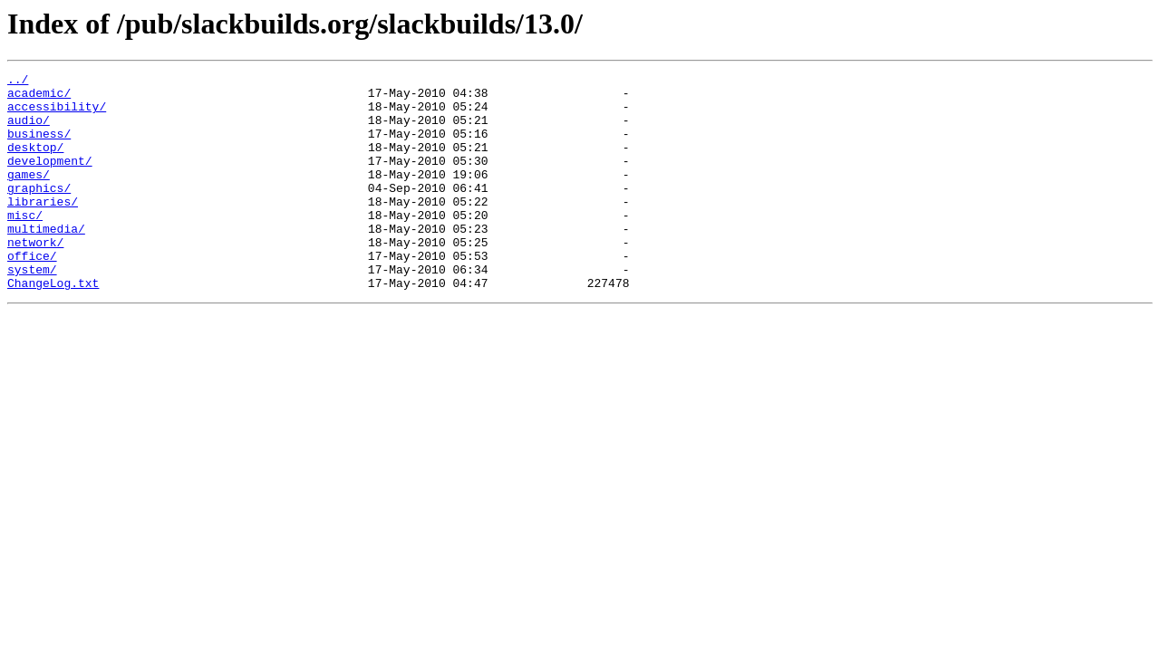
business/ (39, 147)
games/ (28, 195)
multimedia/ (46, 261)
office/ (32, 293)
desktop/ (35, 163)
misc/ (25, 244)
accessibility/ (56, 114)
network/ (35, 277)
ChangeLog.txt (53, 326)
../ (17, 81)
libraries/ (42, 228)
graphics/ (39, 212)
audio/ (28, 130)
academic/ (39, 98)
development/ (49, 179)
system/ (32, 310)
